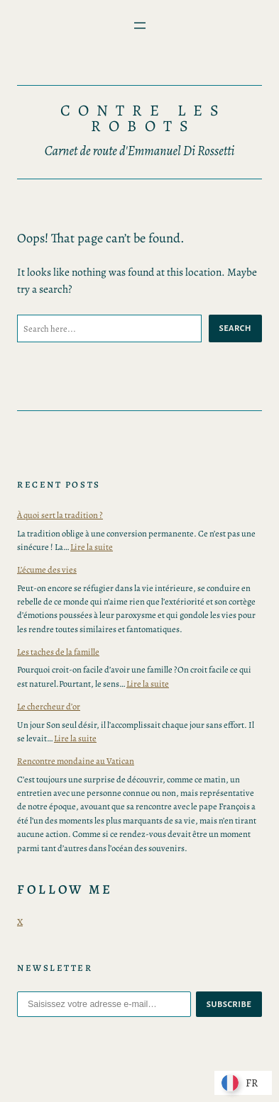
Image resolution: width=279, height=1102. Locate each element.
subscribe (229, 1004)
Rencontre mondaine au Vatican (75, 761)
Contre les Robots (143, 118)
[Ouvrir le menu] (139, 25)
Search (235, 328)
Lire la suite (91, 547)
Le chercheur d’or (48, 706)
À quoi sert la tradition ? (60, 515)
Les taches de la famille (58, 652)
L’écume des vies (47, 569)
